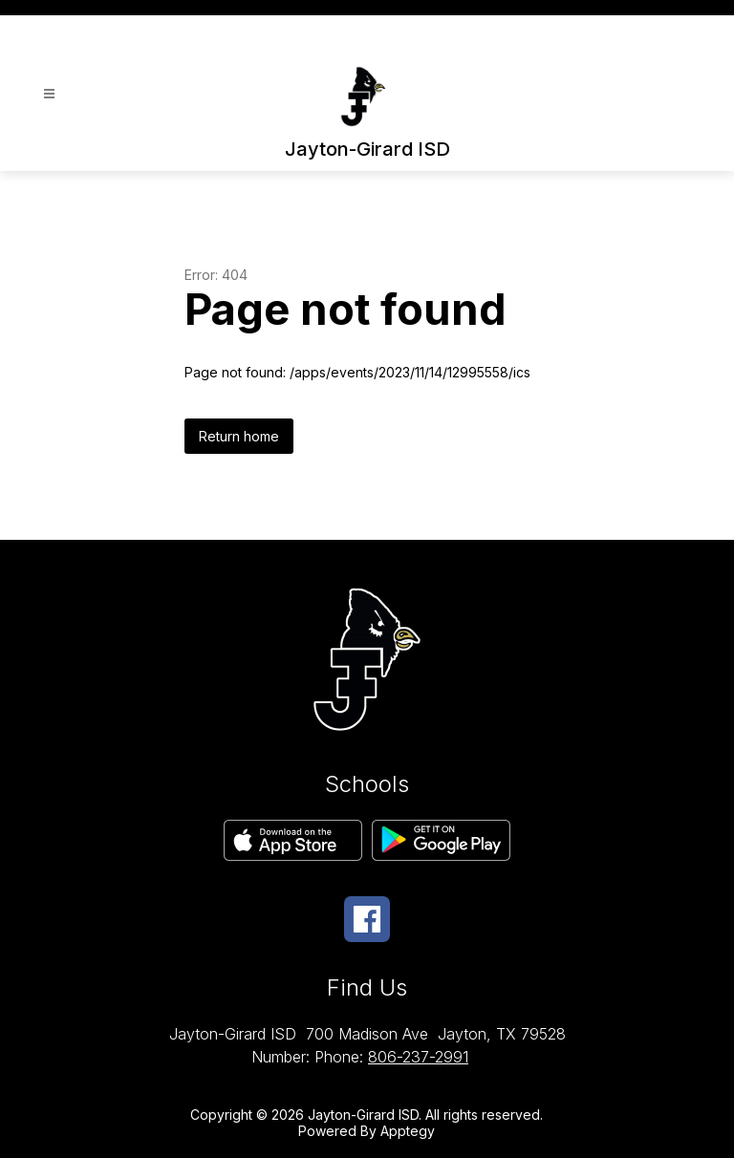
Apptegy (407, 1131)
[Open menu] (49, 94)
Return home (239, 436)
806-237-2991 (418, 1056)
